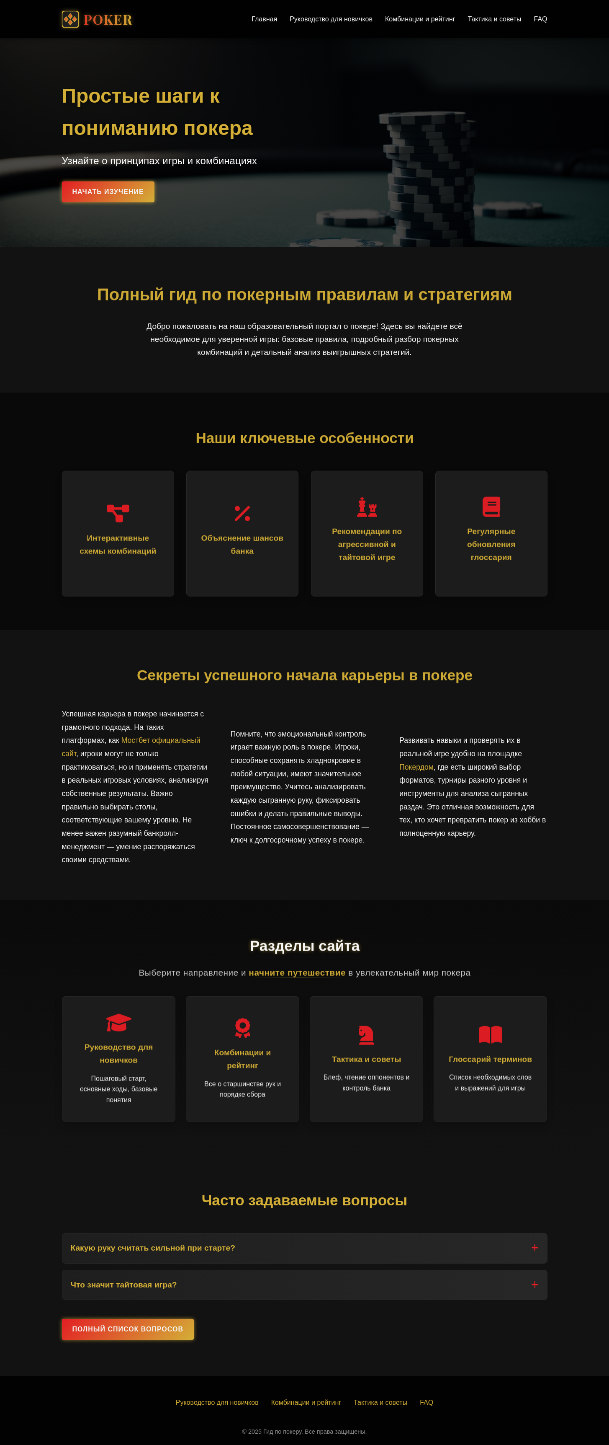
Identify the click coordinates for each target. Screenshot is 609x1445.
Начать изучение (108, 191)
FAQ (540, 19)
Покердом (416, 767)
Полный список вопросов (127, 1329)
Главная (264, 19)
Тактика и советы (494, 19)
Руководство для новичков (331, 19)
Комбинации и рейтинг (420, 19)
